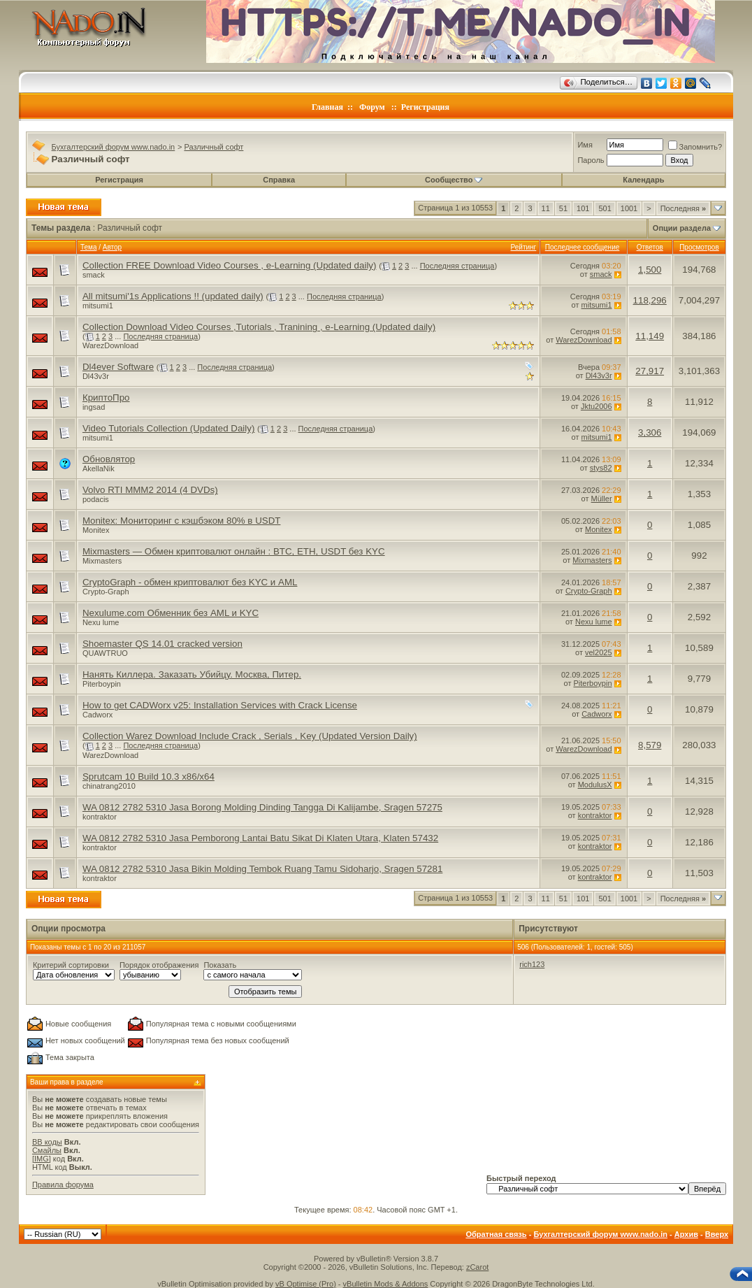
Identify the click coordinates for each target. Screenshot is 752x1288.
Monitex (96, 530)
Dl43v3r (95, 376)
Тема (88, 247)
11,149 (649, 336)
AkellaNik (98, 468)
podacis (95, 499)
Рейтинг (524, 247)
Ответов (650, 247)
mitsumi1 (97, 305)
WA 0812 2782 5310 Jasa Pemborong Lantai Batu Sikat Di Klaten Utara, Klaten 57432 (260, 838)
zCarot (477, 1267)
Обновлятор (108, 459)
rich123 (531, 964)
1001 (629, 208)
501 (604, 208)
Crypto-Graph (105, 591)
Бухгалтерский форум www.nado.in (113, 147)
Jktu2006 (596, 406)
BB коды (47, 1142)
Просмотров (699, 247)
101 (583, 208)
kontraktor (99, 817)
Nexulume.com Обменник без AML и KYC (170, 613)
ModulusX (595, 784)
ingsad (93, 407)
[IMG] (41, 1158)
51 (563, 208)
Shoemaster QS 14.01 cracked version (162, 643)
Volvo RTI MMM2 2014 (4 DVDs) (150, 490)
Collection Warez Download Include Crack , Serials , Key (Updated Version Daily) (249, 736)
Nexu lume (101, 622)
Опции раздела (682, 228)
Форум (372, 107)
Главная (327, 107)
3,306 (649, 432)
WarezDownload (110, 345)
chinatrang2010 (109, 786)
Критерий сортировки (71, 965)
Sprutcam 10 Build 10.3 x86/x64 (148, 776)
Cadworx (97, 714)
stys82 (601, 468)
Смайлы (47, 1150)
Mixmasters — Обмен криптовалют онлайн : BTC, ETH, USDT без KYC (233, 551)
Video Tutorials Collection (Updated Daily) (168, 428)
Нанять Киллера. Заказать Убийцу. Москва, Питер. (191, 674)
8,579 (649, 745)
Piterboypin (101, 684)
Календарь (643, 180)
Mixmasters (102, 561)
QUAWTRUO (105, 653)
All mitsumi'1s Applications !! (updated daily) (172, 296)
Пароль (590, 160)
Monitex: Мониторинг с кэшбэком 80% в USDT (181, 520)
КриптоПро (106, 397)
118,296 (650, 300)
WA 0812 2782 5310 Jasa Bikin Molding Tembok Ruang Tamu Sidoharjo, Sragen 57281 (262, 869)
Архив (686, 1234)
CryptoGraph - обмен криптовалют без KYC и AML (190, 582)
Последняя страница (457, 266)
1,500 (649, 269)
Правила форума (63, 1184)
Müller (601, 498)
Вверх (716, 1234)
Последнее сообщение (582, 247)
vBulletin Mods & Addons (385, 1284)
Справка (279, 180)
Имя (584, 145)
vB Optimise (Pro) (305, 1284)
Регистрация (425, 107)
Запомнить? (695, 147)
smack (93, 275)
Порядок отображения (159, 965)
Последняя (683, 208)
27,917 (649, 371)
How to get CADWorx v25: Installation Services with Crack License (219, 705)
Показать (219, 965)
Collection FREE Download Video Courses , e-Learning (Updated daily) (229, 265)
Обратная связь (495, 1234)
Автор (112, 247)
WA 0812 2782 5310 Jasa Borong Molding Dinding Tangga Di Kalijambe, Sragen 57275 (262, 807)
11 (546, 208)
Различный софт (213, 147)
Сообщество (453, 180)
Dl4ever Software (118, 367)
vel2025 (598, 652)
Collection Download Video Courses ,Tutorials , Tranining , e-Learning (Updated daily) (258, 327)
